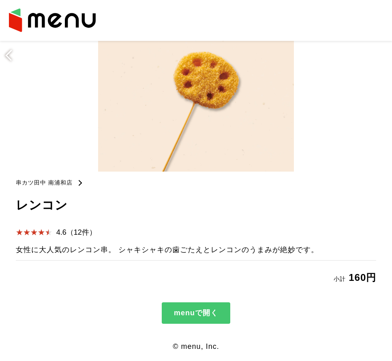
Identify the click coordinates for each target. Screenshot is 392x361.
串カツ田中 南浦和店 (44, 182)
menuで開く (196, 313)
